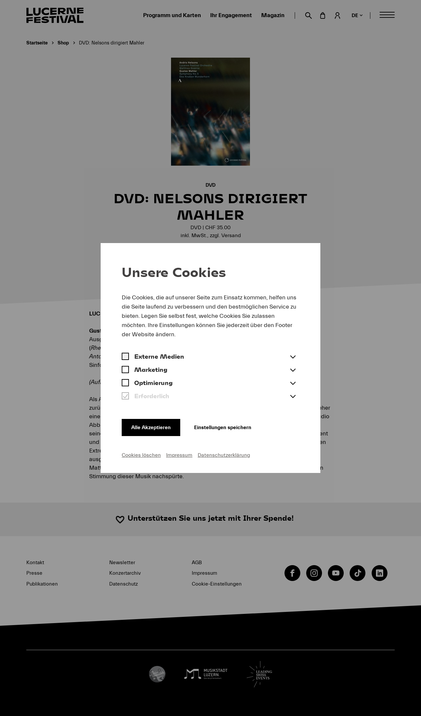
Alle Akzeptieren (152, 426)
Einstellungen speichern (228, 426)
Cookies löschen (141, 455)
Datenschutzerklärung (224, 455)
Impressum (179, 455)
